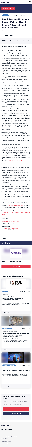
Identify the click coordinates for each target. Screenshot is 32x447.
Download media (16, 266)
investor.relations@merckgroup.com (10, 228)
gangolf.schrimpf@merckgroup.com (10, 221)
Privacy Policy (4, 438)
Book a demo (16, 409)
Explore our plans (16, 413)
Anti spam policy (5, 443)
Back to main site (6, 429)
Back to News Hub (8, 8)
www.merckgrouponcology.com (16, 160)
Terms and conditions (6, 441)
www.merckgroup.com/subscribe (16, 205)
